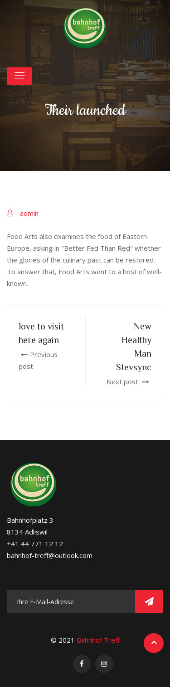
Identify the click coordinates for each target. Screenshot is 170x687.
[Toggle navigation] (19, 76)
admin (29, 213)
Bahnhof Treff (98, 639)
